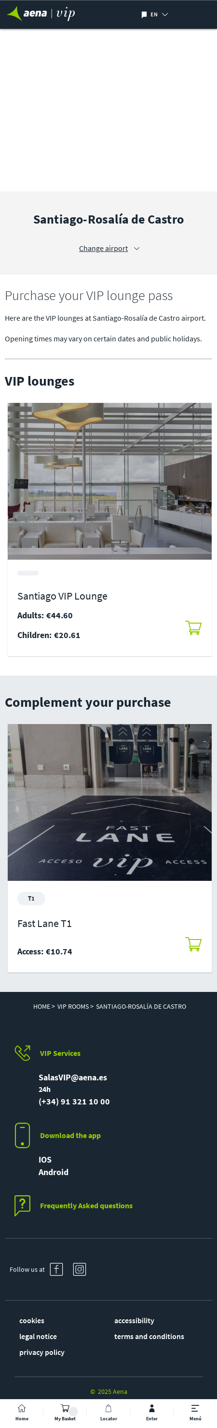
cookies (31, 1320)
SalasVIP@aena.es (73, 1077)
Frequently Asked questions (86, 1205)
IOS (45, 1159)
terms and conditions (149, 1336)
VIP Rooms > (75, 1006)
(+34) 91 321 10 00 (74, 1101)
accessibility (134, 1320)
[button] (173, 14)
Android (53, 1171)
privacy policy (42, 1352)
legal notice (38, 1336)
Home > (44, 1006)
